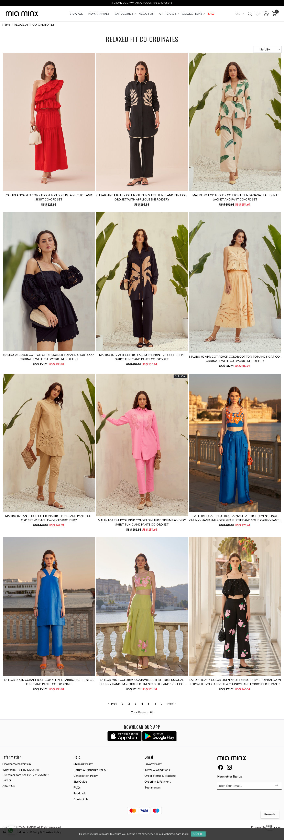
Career (6, 780)
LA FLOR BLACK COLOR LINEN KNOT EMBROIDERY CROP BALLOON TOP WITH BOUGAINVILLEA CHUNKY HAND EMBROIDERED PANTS (235, 682)
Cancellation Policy (86, 775)
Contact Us (81, 799)
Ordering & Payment (157, 781)
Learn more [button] (181, 834)
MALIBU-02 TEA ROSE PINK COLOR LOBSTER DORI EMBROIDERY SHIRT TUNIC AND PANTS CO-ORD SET (142, 522)
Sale (211, 13)
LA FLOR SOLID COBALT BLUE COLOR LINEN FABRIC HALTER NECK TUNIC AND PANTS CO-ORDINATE (49, 682)
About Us (146, 13)
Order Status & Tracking (160, 775)
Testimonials (152, 787)
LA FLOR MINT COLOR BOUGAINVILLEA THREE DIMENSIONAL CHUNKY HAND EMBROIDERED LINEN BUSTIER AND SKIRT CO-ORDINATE (142, 682)
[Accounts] (266, 13)
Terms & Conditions (157, 769)
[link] (250, 13)
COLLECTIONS (193, 13)
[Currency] (241, 14)
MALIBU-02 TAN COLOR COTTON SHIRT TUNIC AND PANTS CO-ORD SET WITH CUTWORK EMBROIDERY (48, 518)
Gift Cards (168, 13)
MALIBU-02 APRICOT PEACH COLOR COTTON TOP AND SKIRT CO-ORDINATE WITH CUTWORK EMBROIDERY (235, 359)
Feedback (80, 793)
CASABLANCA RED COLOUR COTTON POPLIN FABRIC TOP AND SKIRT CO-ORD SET (49, 197)
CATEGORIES (125, 13)
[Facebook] (220, 768)
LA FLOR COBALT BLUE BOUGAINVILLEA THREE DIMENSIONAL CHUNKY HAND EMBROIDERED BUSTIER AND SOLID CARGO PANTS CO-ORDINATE (235, 518)
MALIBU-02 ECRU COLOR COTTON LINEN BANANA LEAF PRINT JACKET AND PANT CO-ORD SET (235, 197)
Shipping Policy (83, 764)
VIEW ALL (76, 13)
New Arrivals (98, 13)
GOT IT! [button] (198, 834)
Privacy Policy (153, 764)
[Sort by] (267, 49)
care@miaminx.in (20, 764)
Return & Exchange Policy (90, 769)
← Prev (112, 703)
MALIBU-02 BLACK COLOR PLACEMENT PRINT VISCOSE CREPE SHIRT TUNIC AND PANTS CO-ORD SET (142, 357)
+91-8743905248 (28, 769)
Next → (171, 703)
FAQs (77, 787)
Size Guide (80, 781)
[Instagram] (229, 768)
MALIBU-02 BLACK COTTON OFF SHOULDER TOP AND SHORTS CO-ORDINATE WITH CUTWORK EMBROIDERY (49, 357)
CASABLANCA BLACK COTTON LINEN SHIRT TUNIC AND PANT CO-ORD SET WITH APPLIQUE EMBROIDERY (142, 197)
